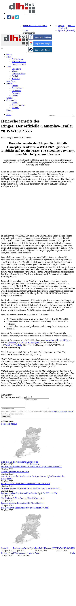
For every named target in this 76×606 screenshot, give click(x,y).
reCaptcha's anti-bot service (62, 413)
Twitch (7, 345)
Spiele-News (17, 59)
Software (16, 78)
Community (11, 100)
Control (4, 550)
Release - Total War (9, 555)
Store (8, 110)
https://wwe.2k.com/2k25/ (57, 340)
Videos (15, 86)
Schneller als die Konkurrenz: (14, 464)
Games (9, 54)
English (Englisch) (62, 26)
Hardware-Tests (18, 74)
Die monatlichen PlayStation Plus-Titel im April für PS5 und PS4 (29, 495)
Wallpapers (16, 90)
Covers (15, 95)
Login (25, 30)
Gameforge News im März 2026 (15, 473)
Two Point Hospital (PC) (45, 550)
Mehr (72, 555)
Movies (15, 71)
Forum (15, 103)
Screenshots (17, 88)
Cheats (9, 98)
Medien (9, 83)
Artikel (15, 76)
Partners (15, 107)
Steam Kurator (18, 105)
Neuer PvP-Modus (9, 426)
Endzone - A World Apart (24, 550)
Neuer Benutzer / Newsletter (35, 25)
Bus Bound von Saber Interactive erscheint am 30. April (25, 510)
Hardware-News (19, 61)
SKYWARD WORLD (65, 550)
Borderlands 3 (33, 466)
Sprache (71, 25)
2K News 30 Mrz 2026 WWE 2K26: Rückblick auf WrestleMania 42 (30, 490)
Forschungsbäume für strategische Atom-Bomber (22, 505)
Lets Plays (10, 81)
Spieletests (16, 69)
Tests (8, 66)
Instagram (34, 343)
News (8, 57)
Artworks (16, 93)
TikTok (23, 343)
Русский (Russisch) (66, 30)
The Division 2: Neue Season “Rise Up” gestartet (22, 500)
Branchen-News (19, 64)
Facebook (11, 343)
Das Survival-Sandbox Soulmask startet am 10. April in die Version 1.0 (31, 469)
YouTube (18, 345)
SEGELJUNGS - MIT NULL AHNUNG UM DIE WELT (25, 485)
